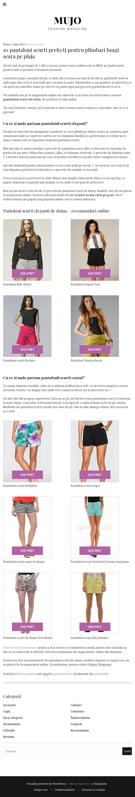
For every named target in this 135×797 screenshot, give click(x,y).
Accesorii (9, 705)
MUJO (67, 20)
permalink (101, 674)
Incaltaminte (11, 724)
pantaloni (58, 674)
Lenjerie (76, 724)
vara (69, 674)
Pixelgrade (100, 783)
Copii (6, 711)
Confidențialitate (64, 790)
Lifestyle (9, 730)
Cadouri (76, 705)
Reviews (8, 737)
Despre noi (40, 790)
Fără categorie (13, 718)
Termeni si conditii (93, 790)
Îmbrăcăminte (35, 44)
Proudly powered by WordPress (46, 783)
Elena (7, 44)
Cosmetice (77, 711)
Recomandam (80, 730)
